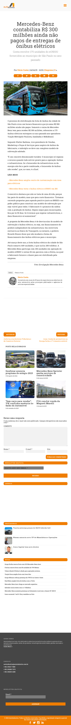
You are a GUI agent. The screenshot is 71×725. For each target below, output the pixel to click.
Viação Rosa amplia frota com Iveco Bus (18, 574)
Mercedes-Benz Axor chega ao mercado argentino (21, 584)
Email (9, 694)
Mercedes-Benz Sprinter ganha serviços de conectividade (49, 373)
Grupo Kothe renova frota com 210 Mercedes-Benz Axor (23, 564)
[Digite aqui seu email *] (24, 468)
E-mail (29, 449)
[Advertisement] (37, 314)
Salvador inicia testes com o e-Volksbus (18, 588)
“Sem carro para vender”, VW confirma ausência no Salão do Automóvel (19, 403)
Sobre (10, 273)
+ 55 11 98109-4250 (9, 672)
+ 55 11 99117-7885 (9, 667)
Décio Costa (22, 70)
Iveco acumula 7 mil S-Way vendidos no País (19, 594)
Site (48, 449)
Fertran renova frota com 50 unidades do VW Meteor (22, 567)
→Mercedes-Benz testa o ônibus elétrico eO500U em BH (33, 188)
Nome (7, 449)
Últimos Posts (19, 273)
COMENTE (8, 426)
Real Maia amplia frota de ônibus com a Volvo (20, 581)
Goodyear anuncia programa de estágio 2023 (19, 372)
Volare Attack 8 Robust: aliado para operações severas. (22, 571)
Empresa (48, 70)
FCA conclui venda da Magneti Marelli (48, 402)
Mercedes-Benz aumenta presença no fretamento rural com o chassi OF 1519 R (30, 591)
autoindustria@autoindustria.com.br (16, 664)
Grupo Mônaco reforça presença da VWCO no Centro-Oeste (24, 578)
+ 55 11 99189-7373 (10, 669)
